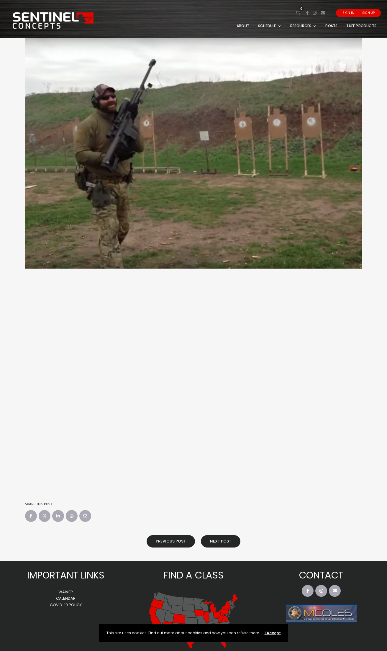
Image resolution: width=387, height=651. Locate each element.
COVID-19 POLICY (66, 605)
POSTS (331, 25)
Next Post (220, 541)
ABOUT (243, 25)
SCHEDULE (269, 25)
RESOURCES (303, 25)
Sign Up (368, 13)
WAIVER (65, 592)
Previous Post (171, 541)
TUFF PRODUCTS (361, 25)
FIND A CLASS (193, 575)
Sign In (348, 13)
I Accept (273, 632)
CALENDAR (66, 598)
